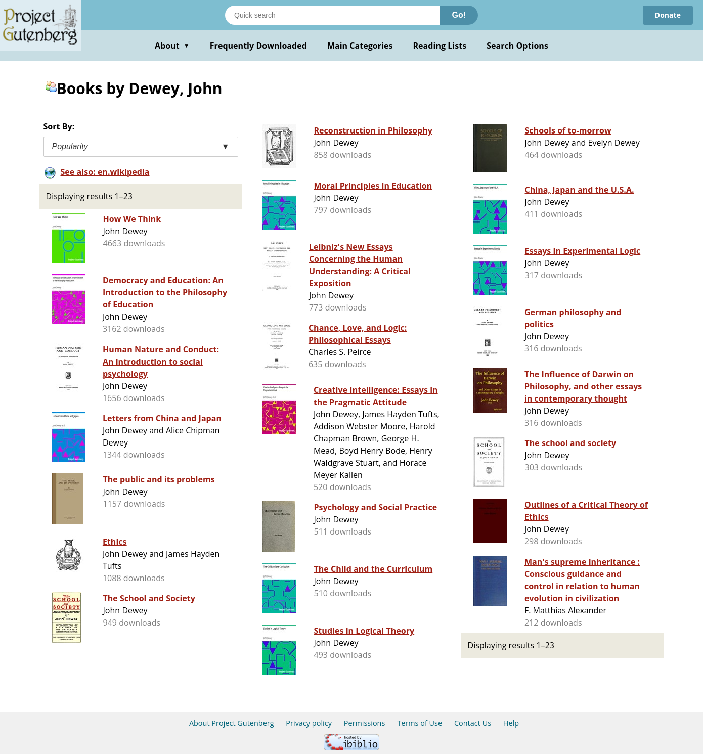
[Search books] (332, 15)
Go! (459, 15)
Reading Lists (440, 45)
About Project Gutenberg (231, 723)
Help (511, 723)
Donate (668, 15)
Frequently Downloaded (258, 45)
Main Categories (360, 45)
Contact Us (472, 723)
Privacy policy (309, 723)
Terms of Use (419, 723)
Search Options (517, 45)
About (172, 45)
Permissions (364, 723)
